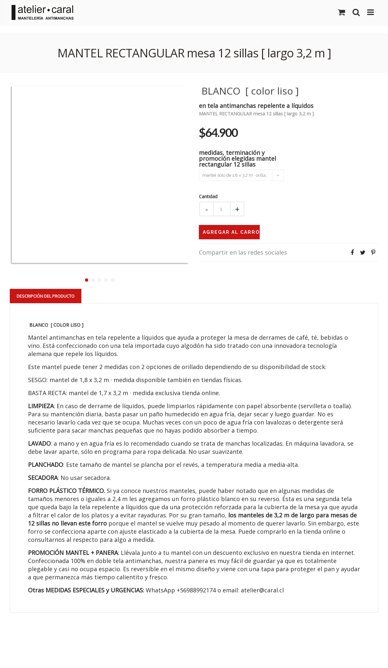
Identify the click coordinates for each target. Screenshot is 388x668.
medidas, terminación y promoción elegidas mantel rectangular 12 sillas (237, 158)
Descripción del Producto (46, 296)
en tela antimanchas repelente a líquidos (256, 105)
